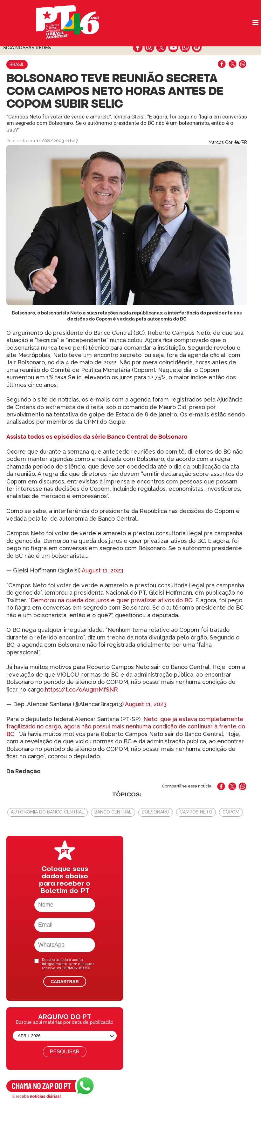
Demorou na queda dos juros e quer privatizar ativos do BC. (112, 600)
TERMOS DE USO (76, 968)
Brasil (17, 64)
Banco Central (113, 811)
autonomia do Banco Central (47, 811)
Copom (231, 811)
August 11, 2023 (102, 570)
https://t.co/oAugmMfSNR (81, 689)
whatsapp (185, 47)
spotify (196, 47)
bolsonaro (155, 811)
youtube (173, 47)
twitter (161, 47)
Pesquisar (64, 1051)
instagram (149, 47)
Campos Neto (196, 811)
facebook (138, 47)
